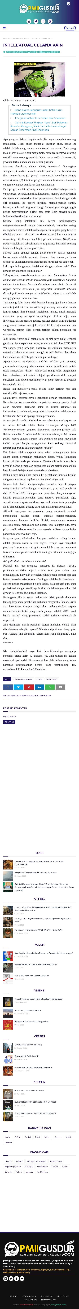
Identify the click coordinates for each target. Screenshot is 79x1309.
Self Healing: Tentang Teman (27, 1010)
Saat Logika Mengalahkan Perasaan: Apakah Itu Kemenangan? (43, 953)
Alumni (13, 1296)
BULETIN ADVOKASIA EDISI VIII (29, 1090)
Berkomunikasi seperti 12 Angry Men (31, 1021)
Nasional (29, 1166)
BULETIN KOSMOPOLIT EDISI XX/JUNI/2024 (35, 1113)
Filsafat (19, 1161)
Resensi (8, 1142)
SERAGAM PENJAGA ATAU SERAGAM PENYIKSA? (38, 930)
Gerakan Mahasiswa (23, 679)
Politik (55, 1166)
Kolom (47, 1137)
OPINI (39, 679)
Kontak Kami (31, 1299)
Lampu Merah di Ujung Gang (28, 1044)
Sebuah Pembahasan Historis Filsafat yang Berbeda (38, 999)
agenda (29, 1172)
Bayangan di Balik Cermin (26, 1056)
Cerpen (57, 1137)
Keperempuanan (13, 1166)
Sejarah (8, 1172)
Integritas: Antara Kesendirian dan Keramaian (39, 118)
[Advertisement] (39, 823)
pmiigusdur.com (58, 1304)
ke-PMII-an (42, 1172)
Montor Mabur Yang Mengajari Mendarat (33, 1067)
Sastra (65, 1166)
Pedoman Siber (48, 1299)
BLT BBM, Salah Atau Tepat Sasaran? (31, 975)
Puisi (37, 1137)
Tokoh (19, 1172)
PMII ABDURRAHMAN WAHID (20, 52)
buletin (69, 1137)
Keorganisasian (29, 1296)
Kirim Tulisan (63, 1296)
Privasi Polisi (46, 1296)
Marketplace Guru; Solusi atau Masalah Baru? (35, 964)
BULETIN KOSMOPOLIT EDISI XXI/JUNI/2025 (35, 1102)
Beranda (7, 38)
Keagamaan (56, 1161)
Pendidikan (18, 38)
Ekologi (8, 1161)
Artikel (28, 1137)
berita (7, 1137)
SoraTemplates (26, 1304)
